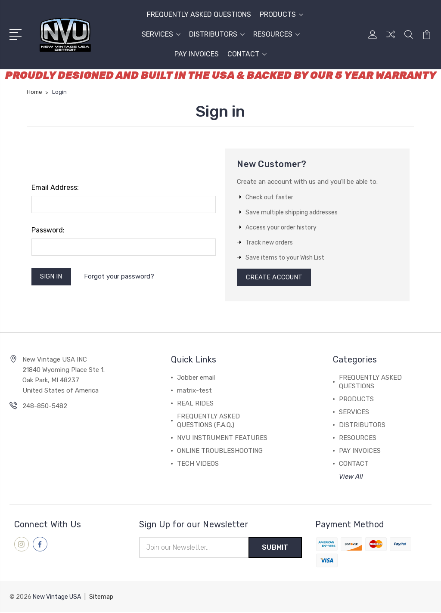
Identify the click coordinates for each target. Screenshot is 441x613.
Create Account (274, 278)
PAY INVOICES (196, 54)
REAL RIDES (195, 405)
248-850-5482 (44, 407)
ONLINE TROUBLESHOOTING (220, 452)
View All (351, 478)
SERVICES (161, 34)
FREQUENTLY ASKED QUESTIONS (199, 14)
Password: (48, 230)
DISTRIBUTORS (217, 34)
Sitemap (101, 598)
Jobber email (196, 379)
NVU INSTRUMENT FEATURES (222, 439)
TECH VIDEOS (198, 465)
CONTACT (247, 54)
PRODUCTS (281, 14)
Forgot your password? (120, 277)
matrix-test (194, 392)
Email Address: (55, 187)
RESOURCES (276, 34)
